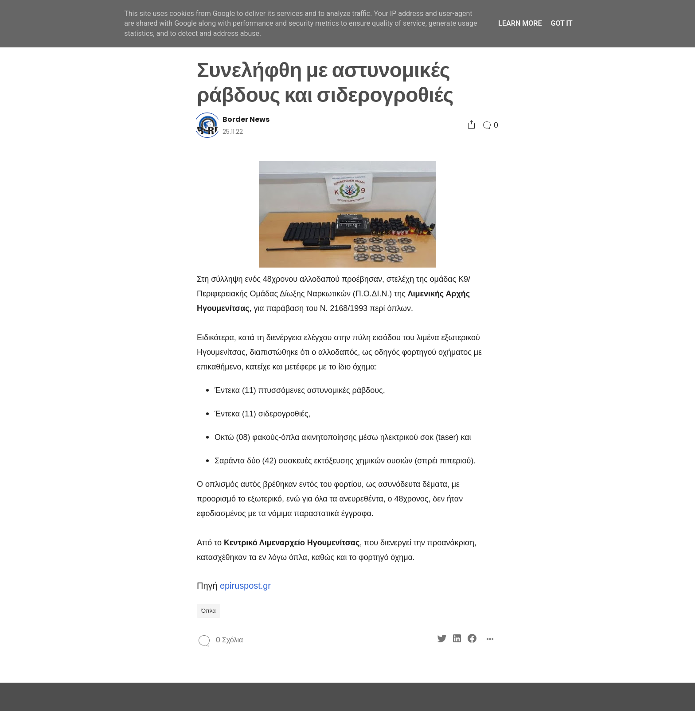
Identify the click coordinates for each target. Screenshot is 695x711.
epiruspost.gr (245, 586)
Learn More (520, 23)
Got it (561, 23)
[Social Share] (471, 125)
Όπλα (208, 610)
